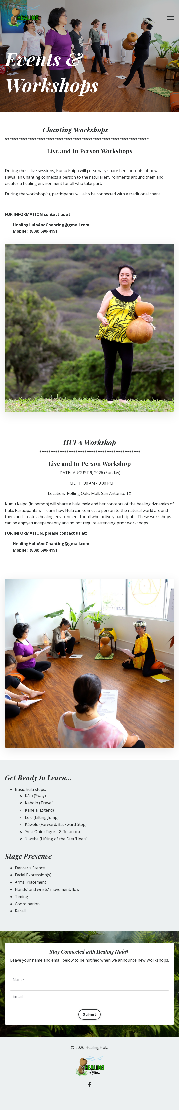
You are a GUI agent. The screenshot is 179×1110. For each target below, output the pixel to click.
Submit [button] (89, 1014)
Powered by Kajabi (90, 1097)
